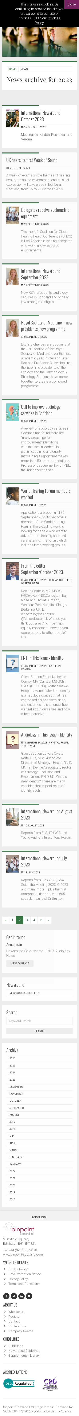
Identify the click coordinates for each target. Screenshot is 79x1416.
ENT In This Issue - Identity (42, 657)
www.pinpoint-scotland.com (23, 1254)
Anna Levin (14, 944)
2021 (12, 1178)
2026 (12, 1058)
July (12, 1122)
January (15, 1164)
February (15, 1157)
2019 (12, 1192)
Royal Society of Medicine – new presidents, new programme (46, 325)
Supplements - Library (24, 1355)
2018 (12, 1199)
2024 (12, 1072)
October (15, 1100)
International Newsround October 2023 (40, 115)
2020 (12, 1185)
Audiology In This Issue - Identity (46, 734)
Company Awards (20, 1331)
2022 (12, 1171)
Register (14, 1317)
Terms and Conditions (24, 1284)
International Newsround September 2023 (40, 273)
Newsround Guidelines (24, 993)
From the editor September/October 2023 (42, 568)
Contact (14, 1321)
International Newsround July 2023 (44, 861)
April (12, 1143)
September (16, 1107)
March (13, 1150)
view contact (20, 963)
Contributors (17, 1326)
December (16, 1086)
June (12, 1129)
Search (39, 1031)
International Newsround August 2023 (46, 814)
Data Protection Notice (24, 1274)
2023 (12, 1079)
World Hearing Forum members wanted (46, 493)
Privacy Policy (18, 1279)
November (16, 1093)
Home (12, 69)
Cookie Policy (18, 1269)
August (14, 1114)
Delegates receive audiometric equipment (45, 212)
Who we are (16, 1312)
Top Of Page (39, 1216)
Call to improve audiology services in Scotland (40, 409)
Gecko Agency (61, 1411)
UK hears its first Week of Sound (32, 159)
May (12, 1136)
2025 (12, 1065)
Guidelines (15, 1346)
